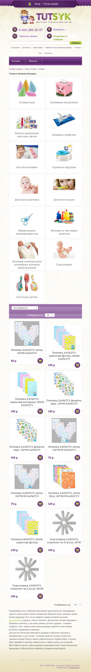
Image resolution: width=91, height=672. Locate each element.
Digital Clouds (74, 667)
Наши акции (38, 47)
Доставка (26, 47)
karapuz (41, 69)
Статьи (77, 47)
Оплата (57, 660)
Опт (40, 53)
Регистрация (51, 3)
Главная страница (16, 69)
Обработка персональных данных (58, 47)
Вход (37, 3)
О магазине (15, 47)
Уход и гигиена (31, 69)
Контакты (48, 53)
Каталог (35, 660)
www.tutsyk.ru (15, 620)
